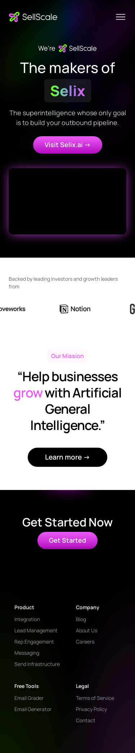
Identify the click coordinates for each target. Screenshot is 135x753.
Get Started (67, 540)
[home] (33, 17)
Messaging (26, 652)
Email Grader (29, 697)
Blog (81, 619)
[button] (120, 17)
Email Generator (32, 709)
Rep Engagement (34, 641)
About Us (86, 630)
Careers (85, 641)
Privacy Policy (91, 709)
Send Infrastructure (37, 664)
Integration (27, 619)
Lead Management (36, 630)
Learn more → (67, 457)
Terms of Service (95, 697)
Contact (85, 720)
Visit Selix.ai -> (68, 144)
